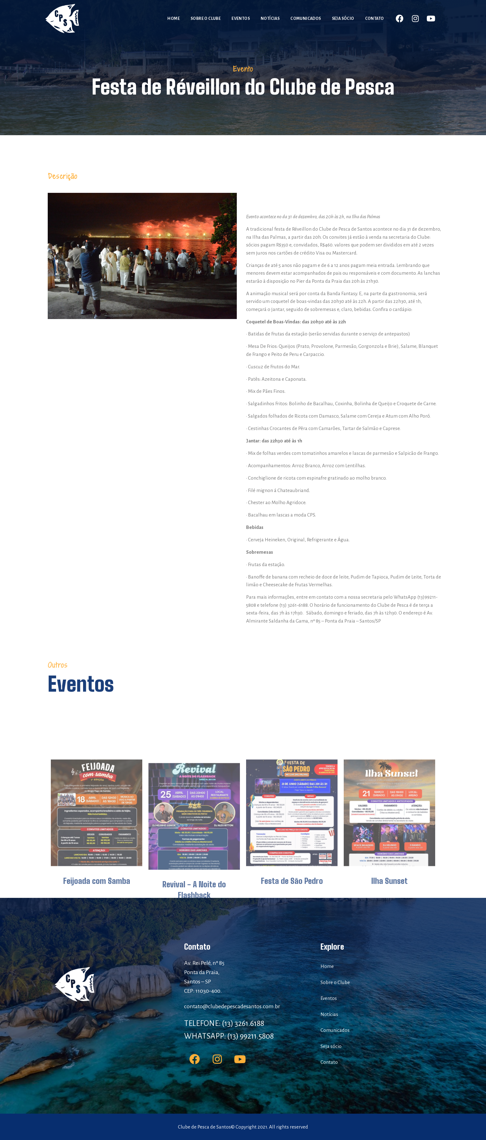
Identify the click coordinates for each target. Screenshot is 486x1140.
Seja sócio (343, 18)
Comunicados (305, 18)
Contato (374, 18)
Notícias (270, 18)
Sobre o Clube (206, 18)
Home (173, 18)
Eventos (241, 18)
